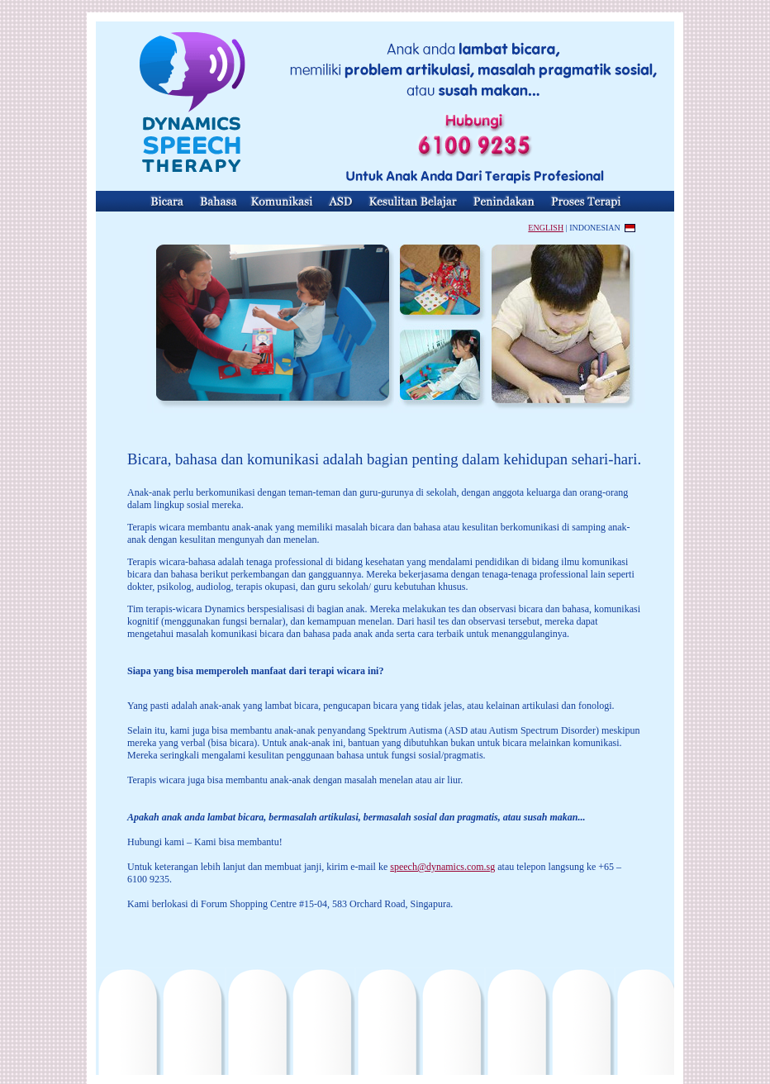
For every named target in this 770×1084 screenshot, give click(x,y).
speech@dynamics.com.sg (442, 866)
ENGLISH (545, 227)
